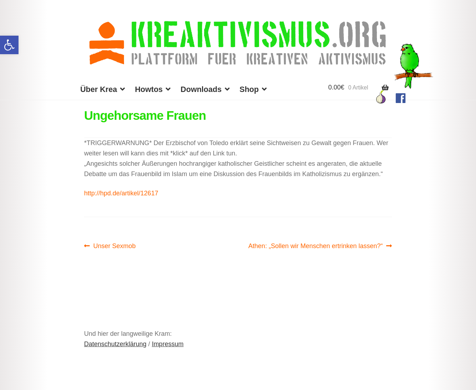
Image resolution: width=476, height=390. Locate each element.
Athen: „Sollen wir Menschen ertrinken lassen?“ (315, 246)
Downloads (201, 89)
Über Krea (98, 89)
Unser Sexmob (114, 246)
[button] (9, 45)
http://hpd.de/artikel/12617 (121, 193)
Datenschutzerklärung (115, 344)
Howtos (149, 89)
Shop (249, 89)
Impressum (167, 344)
